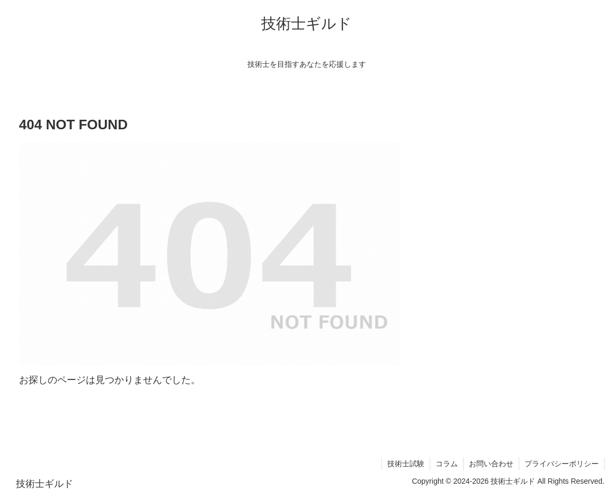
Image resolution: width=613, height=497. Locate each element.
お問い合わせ (491, 463)
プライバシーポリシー (562, 463)
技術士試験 (405, 463)
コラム (447, 463)
